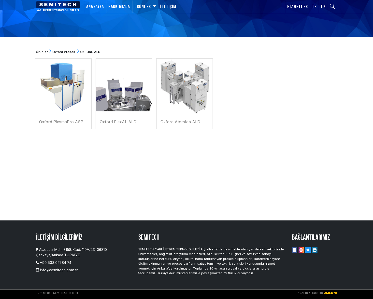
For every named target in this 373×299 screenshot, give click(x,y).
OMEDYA (330, 293)
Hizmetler (297, 7)
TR (314, 7)
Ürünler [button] (143, 7)
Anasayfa (95, 7)
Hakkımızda (119, 7)
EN (323, 7)
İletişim (168, 7)
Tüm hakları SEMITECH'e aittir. (57, 293)
